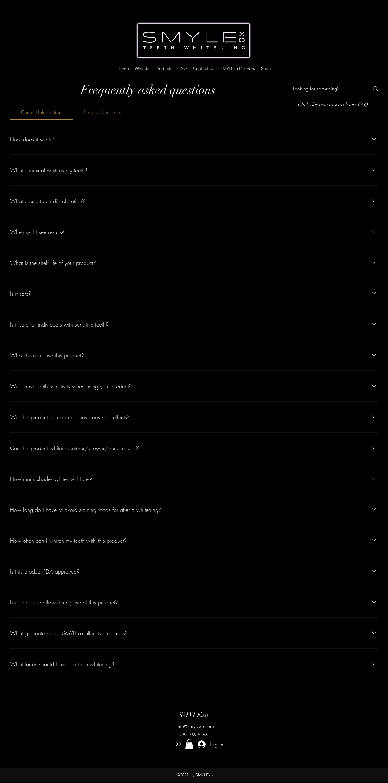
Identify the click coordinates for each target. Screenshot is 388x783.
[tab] (41, 112)
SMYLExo (194, 715)
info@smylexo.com (195, 726)
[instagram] (178, 744)
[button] (189, 744)
